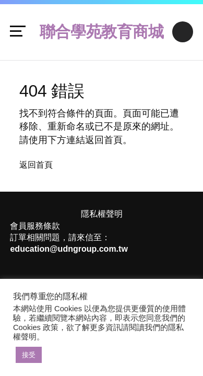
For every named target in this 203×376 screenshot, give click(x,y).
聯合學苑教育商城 (102, 31)
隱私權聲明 (102, 213)
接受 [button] (28, 355)
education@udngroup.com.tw (68, 248)
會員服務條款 (35, 225)
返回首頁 (36, 164)
